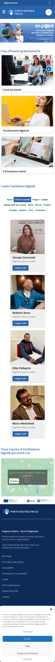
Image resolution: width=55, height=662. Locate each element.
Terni (30, 210)
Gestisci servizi (28, 631)
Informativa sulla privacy (12, 561)
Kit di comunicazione (11, 585)
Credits (5, 579)
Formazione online (14, 171)
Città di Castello (22, 199)
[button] (51, 609)
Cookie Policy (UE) (10, 591)
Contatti (5, 596)
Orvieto (47, 204)
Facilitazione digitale (16, 130)
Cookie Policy (27, 659)
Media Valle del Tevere (15, 204)
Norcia (38, 204)
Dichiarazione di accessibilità (14, 573)
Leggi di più (21, 268)
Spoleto (22, 210)
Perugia (13, 210)
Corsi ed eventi (12, 89)
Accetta (27, 638)
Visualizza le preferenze (27, 653)
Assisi (10, 199)
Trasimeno (40, 210)
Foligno (35, 199)
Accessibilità (7, 567)
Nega (27, 646)
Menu (3, 12)
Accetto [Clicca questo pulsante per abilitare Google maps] (14, 480)
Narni (30, 204)
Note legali (6, 556)
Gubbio (44, 199)
